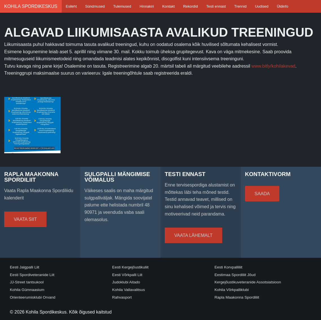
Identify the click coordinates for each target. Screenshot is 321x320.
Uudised (261, 6)
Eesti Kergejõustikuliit (130, 267)
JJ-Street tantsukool (27, 282)
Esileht (71, 6)
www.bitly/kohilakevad (273, 66)
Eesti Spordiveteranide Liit (32, 275)
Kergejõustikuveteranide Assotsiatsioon (248, 282)
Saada (262, 193)
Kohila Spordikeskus (30, 6)
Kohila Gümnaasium (27, 290)
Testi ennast (216, 6)
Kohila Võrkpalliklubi (232, 290)
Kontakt (168, 6)
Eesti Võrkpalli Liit (127, 275)
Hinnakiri (147, 6)
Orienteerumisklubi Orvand (32, 297)
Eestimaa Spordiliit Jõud (235, 275)
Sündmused (95, 6)
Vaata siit (25, 219)
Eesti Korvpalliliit (228, 267)
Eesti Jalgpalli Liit (24, 267)
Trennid (240, 6)
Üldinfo (282, 6)
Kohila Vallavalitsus (128, 290)
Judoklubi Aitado (126, 282)
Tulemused (122, 6)
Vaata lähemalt (193, 235)
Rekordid (190, 6)
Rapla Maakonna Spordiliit (237, 297)
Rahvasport (122, 297)
